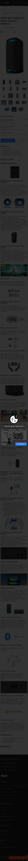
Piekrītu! (21, 444)
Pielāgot (3, 444)
